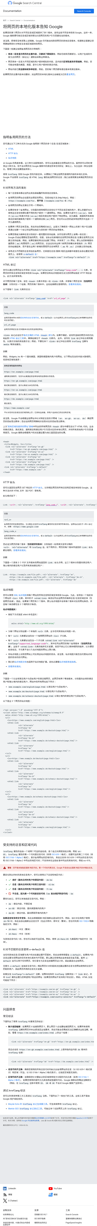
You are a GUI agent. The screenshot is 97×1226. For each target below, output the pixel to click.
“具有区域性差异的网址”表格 (20, 426)
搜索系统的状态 (40, 1223)
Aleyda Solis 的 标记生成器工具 (27, 1104)
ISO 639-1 (56, 854)
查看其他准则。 (76, 284)
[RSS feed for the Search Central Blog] (26, 1195)
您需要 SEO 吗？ (41, 1215)
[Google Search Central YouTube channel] (71, 1189)
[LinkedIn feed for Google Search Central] (26, 1189)
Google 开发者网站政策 (30, 1121)
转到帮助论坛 (8, 1215)
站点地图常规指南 (67, 662)
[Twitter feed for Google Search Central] (26, 1201)
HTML (11, 149)
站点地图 (12, 158)
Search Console (84, 11)
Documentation (12, 11)
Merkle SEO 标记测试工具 (25, 1108)
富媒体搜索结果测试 (74, 1219)
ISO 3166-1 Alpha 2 (14, 857)
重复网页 (70, 74)
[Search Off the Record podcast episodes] (71, 1195)
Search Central (27, 3)
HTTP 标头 (13, 153)
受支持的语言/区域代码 (29, 318)
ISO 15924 (84, 921)
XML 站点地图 (20, 595)
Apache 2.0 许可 (82, 1118)
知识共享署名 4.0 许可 (43, 1118)
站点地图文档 (20, 662)
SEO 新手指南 (39, 1219)
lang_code (40, 298)
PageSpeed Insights (74, 1223)
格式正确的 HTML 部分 (38, 335)
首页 (4, 20)
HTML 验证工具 (17, 338)
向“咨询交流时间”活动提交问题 (15, 1219)
